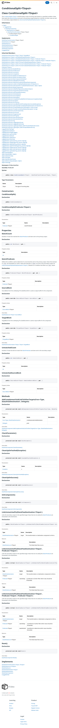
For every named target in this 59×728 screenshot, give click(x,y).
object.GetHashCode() (7, 156)
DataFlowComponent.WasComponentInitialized (14, 79)
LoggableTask (7, 27)
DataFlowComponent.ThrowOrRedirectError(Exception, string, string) (19, 107)
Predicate (5, 226)
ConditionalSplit (14, 35)
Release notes (35, 710)
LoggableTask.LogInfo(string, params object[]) (14, 144)
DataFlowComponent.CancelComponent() (12, 110)
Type (7, 420)
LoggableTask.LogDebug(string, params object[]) (14, 142)
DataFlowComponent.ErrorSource (10, 102)
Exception (5, 469)
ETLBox (6, 2)
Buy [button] (47, 2)
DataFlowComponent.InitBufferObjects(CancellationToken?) (17, 89)
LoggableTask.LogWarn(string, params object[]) (14, 147)
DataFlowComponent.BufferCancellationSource (14, 75)
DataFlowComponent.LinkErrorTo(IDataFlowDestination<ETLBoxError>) (20, 84)
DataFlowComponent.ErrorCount (10, 112)
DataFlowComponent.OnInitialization (11, 94)
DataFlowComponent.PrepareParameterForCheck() (15, 90)
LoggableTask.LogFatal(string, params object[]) (14, 151)
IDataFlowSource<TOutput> (9, 666)
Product (11, 703)
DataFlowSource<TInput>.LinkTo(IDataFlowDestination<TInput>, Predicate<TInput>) (23, 59)
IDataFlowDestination (7, 45)
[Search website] (51, 2)
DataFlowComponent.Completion (10, 74)
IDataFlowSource (6, 42)
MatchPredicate (14, 18)
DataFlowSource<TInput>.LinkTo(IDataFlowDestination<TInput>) (18, 57)
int (3, 255)
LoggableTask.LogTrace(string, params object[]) (14, 140)
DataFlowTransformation (14, 32)
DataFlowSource (10, 30)
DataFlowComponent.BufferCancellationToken (14, 77)
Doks (14, 695)
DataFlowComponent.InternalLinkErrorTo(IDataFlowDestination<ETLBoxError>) (22, 105)
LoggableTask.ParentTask (8, 139)
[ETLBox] (8, 687)
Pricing (33, 703)
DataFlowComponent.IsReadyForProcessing (13, 80)
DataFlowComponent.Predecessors (11, 70)
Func (4, 420)
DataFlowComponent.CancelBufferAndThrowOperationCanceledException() (21, 104)
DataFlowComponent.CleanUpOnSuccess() (13, 491)
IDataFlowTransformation (8, 40)
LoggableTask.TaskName (8, 131)
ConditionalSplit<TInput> (10, 16)
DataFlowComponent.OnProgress (10, 115)
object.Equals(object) (7, 152)
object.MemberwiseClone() (9, 159)
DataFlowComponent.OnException (11, 97)
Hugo (10, 695)
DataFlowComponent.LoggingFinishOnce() (13, 124)
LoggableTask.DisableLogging (9, 132)
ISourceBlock (6, 309)
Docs (10, 705)
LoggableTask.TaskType (8, 129)
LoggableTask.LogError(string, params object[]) (14, 149)
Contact (22, 719)
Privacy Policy (23, 724)
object (4, 25)
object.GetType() (6, 157)
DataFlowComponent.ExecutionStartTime (12, 117)
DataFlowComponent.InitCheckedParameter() (13, 92)
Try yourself (34, 705)
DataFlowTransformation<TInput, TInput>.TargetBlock (16, 55)
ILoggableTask (5, 50)
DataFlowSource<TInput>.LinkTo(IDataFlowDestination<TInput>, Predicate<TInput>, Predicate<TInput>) (28, 60)
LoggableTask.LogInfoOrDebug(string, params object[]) (16, 146)
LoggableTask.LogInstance (9, 137)
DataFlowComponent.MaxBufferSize (11, 69)
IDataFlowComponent (7, 48)
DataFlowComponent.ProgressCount (11, 114)
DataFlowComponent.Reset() (9, 657)
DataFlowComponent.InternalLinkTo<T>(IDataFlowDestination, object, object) (22, 85)
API (10, 710)
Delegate (5, 423)
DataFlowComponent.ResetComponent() (12, 87)
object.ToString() (6, 162)
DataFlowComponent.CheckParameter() (12, 447)
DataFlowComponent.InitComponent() (12, 509)
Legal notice (23, 721)
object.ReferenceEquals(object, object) (12, 161)
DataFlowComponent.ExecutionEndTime (12, 119)
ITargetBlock (6, 339)
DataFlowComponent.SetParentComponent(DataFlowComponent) (19, 82)
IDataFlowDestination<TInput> (10, 669)
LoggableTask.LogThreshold (9, 134)
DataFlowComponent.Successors (10, 72)
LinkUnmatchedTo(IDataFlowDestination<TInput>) (32, 20)
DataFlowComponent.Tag (8, 120)
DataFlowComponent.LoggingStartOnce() (12, 122)
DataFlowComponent (10, 28)
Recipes (11, 708)
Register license (35, 708)
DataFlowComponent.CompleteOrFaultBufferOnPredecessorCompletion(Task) (22, 99)
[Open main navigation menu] (56, 2)
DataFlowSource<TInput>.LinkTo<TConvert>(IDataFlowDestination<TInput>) (21, 62)
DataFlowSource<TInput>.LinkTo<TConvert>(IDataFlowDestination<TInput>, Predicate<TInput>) (26, 64)
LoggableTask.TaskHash (8, 136)
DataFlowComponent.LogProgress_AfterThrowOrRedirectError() (18, 127)
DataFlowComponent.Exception (10, 100)
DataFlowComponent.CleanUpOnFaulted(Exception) (15, 474)
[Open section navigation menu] (54, 2)
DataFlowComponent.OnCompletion (11, 95)
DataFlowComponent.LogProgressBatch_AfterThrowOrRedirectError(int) (20, 125)
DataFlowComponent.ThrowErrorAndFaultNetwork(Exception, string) (19, 109)
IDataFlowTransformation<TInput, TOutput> (13, 664)
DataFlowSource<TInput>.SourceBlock (12, 314)
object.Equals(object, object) (9, 154)
